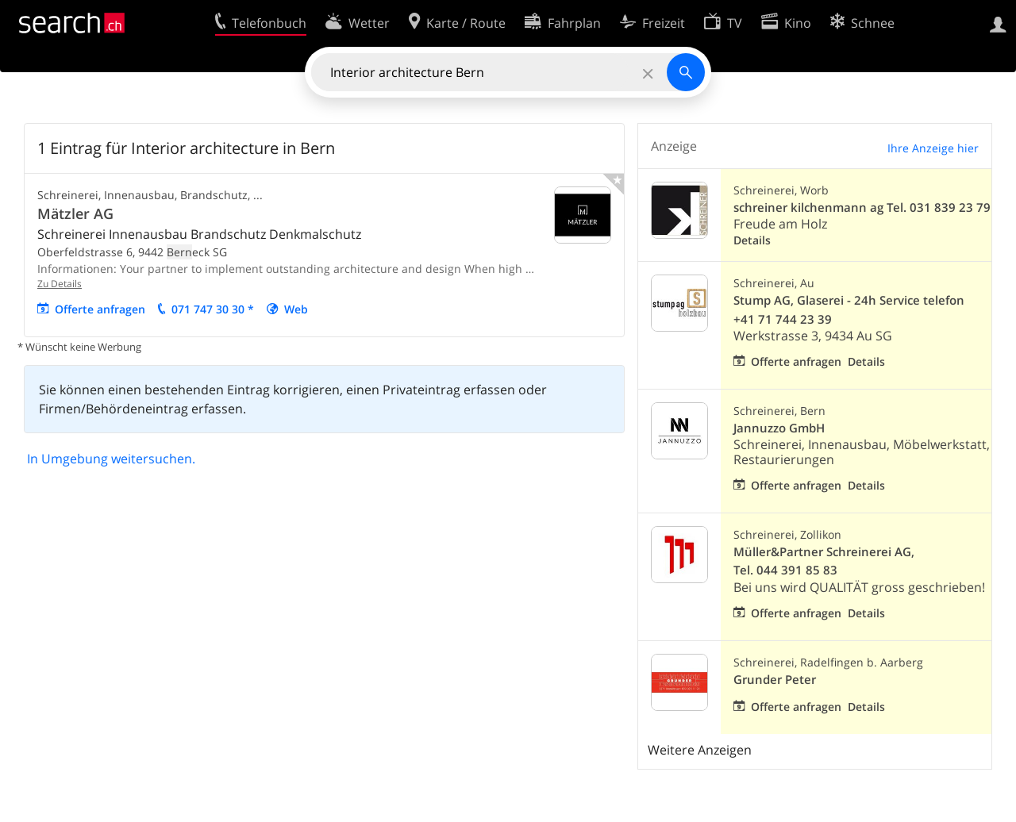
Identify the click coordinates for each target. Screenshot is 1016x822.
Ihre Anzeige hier (933, 148)
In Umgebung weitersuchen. (111, 458)
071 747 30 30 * (212, 309)
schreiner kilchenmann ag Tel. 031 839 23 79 (862, 207)
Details (752, 240)
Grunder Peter (774, 679)
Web (296, 309)
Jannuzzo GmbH (779, 428)
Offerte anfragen (100, 309)
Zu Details (59, 283)
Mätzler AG (75, 213)
